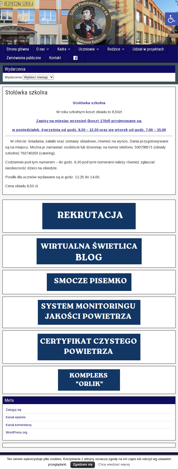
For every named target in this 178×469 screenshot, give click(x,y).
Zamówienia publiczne (23, 57)
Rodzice (113, 49)
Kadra (61, 49)
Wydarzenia (13, 77)
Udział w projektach (148, 49)
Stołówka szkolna (26, 92)
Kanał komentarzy (19, 425)
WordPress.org (16, 432)
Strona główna (17, 49)
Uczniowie (87, 49)
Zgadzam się (82, 464)
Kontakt (55, 57)
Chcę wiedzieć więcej (114, 464)
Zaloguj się (13, 410)
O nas (40, 49)
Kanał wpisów (16, 417)
